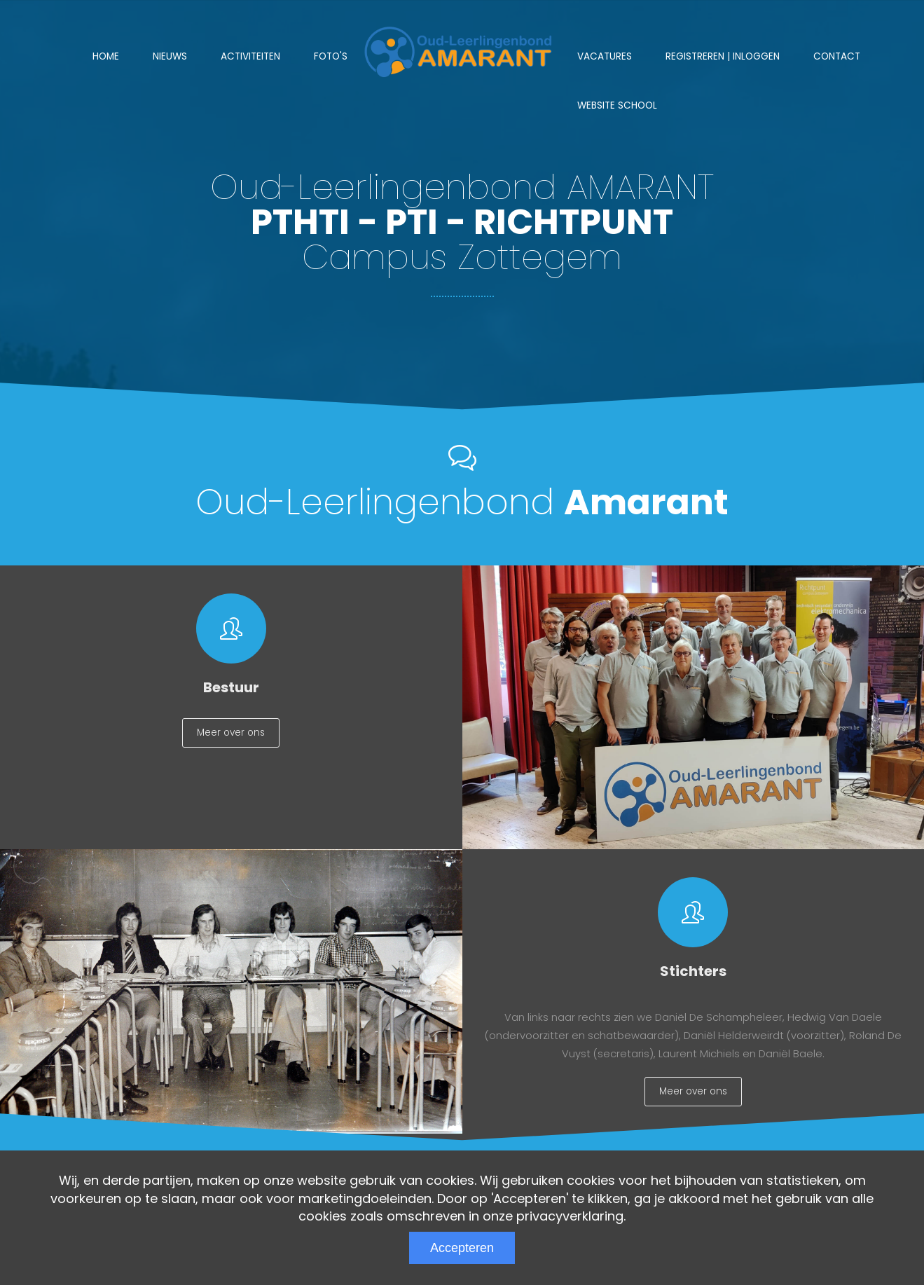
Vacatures (604, 56)
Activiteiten (250, 56)
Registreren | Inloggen (723, 56)
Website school (617, 105)
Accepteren (462, 1248)
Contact (836, 56)
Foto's (330, 56)
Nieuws (170, 56)
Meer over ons (231, 736)
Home (105, 56)
